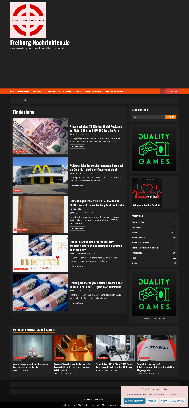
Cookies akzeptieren (134, 401)
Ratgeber (67, 91)
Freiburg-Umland (52, 91)
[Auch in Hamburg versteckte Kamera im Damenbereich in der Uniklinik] (32, 348)
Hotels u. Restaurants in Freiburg (145, 247)
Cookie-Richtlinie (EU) (114, 91)
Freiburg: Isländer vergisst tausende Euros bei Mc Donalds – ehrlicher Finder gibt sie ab (40, 175)
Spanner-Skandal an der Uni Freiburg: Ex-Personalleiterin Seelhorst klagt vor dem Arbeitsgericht (72, 367)
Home (12, 91)
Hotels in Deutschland (140, 242)
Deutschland (23, 91)
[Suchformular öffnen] (157, 91)
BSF (72, 134)
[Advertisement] (94, 68)
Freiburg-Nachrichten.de (40, 42)
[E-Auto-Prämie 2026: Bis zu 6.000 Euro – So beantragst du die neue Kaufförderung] (115, 348)
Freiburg (37, 91)
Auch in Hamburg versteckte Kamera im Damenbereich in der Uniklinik (30, 365)
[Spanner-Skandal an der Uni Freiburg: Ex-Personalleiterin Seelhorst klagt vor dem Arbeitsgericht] (73, 348)
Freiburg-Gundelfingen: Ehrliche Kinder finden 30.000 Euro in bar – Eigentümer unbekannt (40, 292)
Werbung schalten (93, 91)
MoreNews (107, 405)
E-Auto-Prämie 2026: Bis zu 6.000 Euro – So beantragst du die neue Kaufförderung (114, 365)
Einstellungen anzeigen (172, 401)
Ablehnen (152, 401)
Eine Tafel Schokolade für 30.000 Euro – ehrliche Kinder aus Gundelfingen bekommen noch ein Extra (40, 253)
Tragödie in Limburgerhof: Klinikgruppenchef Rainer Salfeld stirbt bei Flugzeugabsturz (156, 367)
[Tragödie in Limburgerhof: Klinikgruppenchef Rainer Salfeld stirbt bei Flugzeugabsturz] (156, 348)
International (137, 252)
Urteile (78, 91)
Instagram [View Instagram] (168, 91)
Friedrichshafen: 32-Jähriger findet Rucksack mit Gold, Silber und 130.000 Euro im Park (40, 136)
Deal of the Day (138, 222)
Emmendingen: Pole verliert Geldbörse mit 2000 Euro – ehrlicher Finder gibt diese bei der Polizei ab (40, 214)
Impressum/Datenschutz (94, 399)
